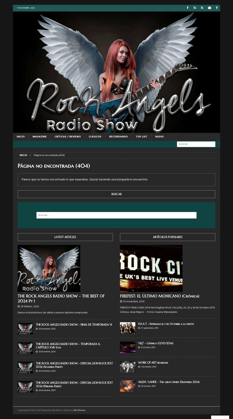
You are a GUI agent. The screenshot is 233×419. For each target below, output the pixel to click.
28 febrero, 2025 (30, 307)
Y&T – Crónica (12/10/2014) (155, 343)
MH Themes (80, 410)
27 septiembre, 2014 (149, 328)
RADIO (159, 137)
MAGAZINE (40, 137)
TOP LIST (141, 137)
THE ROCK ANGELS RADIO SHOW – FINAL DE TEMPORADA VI (74, 324)
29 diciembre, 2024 (47, 329)
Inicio (21, 137)
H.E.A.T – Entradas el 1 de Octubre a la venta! (166, 324)
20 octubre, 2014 (148, 386)
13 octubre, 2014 (148, 347)
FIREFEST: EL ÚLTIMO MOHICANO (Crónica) (159, 296)
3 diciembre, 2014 (148, 367)
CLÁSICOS (95, 137)
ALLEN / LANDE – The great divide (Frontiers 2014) (169, 382)
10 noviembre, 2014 (134, 302)
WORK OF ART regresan (153, 362)
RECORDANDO (118, 137)
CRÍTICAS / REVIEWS (68, 137)
